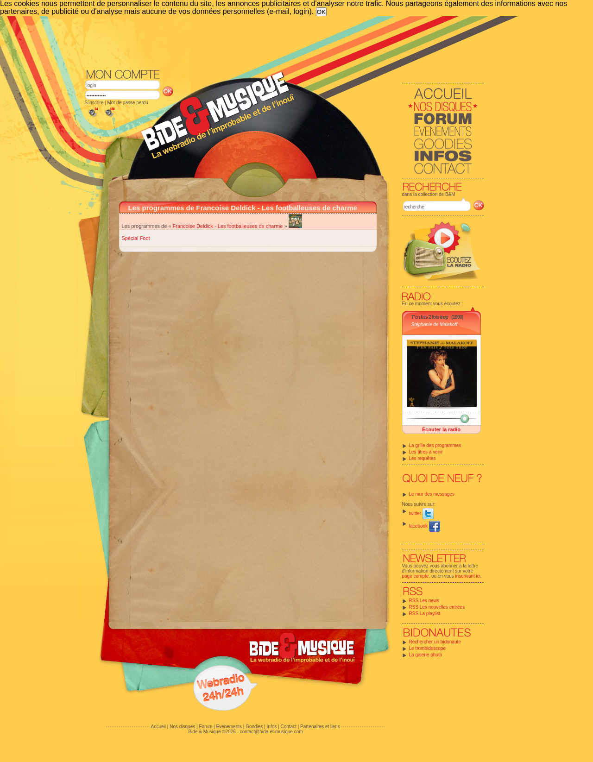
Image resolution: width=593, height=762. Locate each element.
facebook (424, 526)
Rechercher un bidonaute (435, 641)
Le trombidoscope (427, 648)
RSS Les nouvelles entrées (437, 607)
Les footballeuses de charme (250, 226)
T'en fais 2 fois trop (429, 317)
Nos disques (182, 726)
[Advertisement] (284, 42)
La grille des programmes (435, 445)
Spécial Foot (136, 238)
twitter (421, 513)
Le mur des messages (431, 494)
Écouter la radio (441, 429)
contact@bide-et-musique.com (271, 731)
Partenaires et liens (320, 726)
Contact (288, 726)
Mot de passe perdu (127, 102)
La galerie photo (425, 654)
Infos (272, 726)
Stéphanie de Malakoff (434, 324)
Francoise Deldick (193, 226)
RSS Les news (424, 600)
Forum (205, 726)
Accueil (158, 726)
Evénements (229, 726)
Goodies (254, 726)
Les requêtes (422, 458)
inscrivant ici (467, 576)
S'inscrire (94, 102)
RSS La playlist (425, 613)
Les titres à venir (426, 451)
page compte (415, 576)
